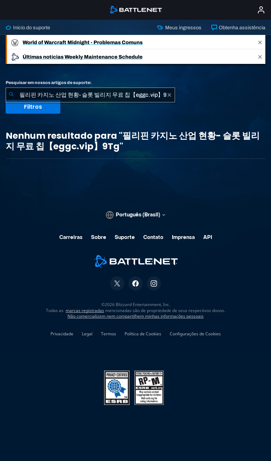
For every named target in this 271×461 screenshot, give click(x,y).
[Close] (260, 42)
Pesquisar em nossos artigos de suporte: (48, 82)
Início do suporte (28, 27)
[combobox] (90, 95)
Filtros (33, 107)
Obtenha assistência (238, 27)
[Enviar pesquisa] (11, 95)
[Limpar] (169, 95)
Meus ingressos (179, 27)
